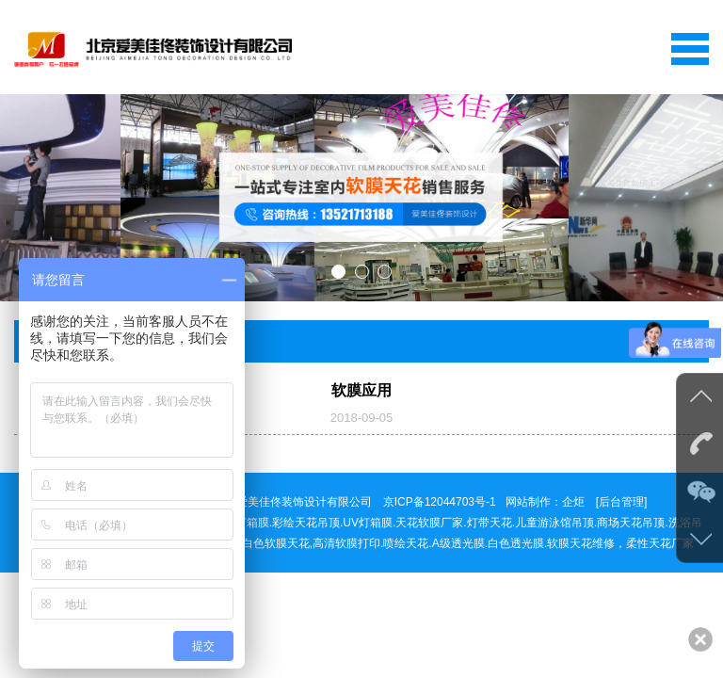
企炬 (573, 501)
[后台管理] (622, 501)
